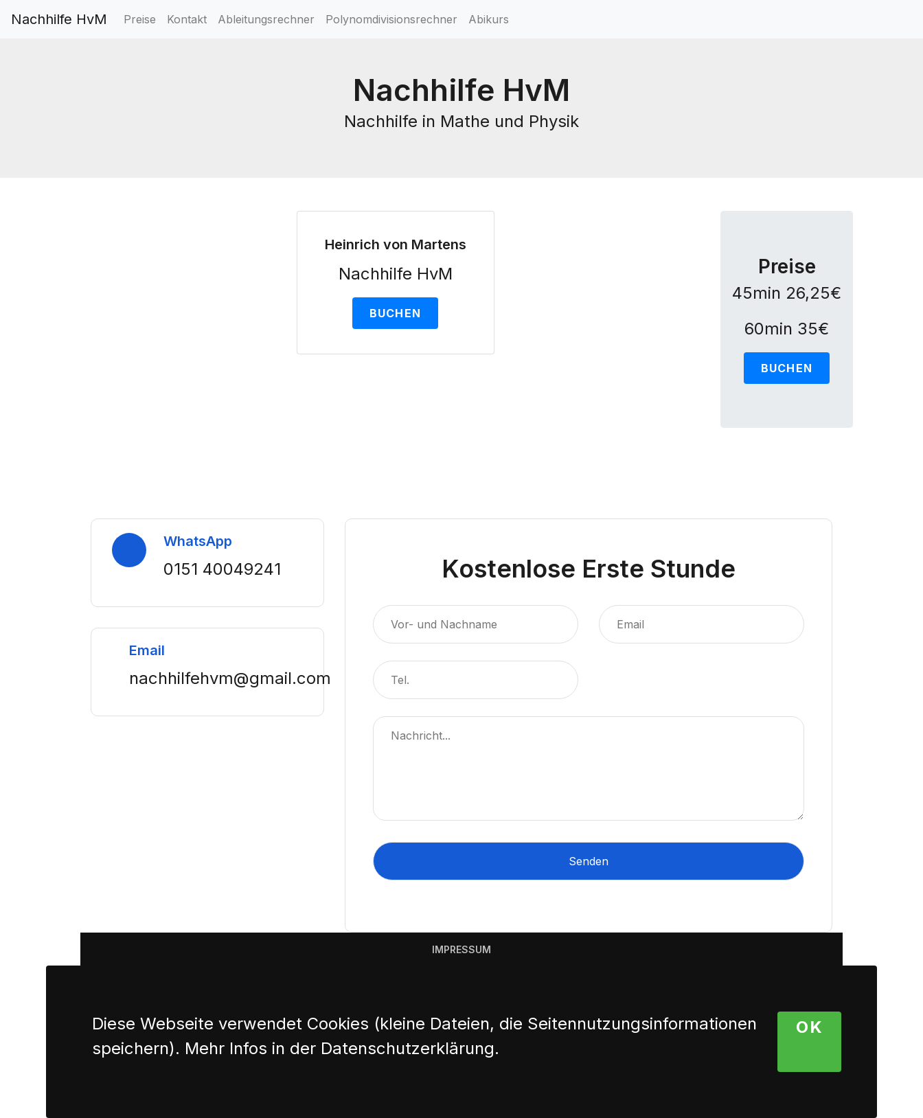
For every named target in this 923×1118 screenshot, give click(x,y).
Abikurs (488, 19)
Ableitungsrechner (266, 19)
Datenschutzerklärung (407, 1048)
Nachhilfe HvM (59, 19)
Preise (140, 19)
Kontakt (187, 19)
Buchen (395, 313)
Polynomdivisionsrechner (391, 19)
